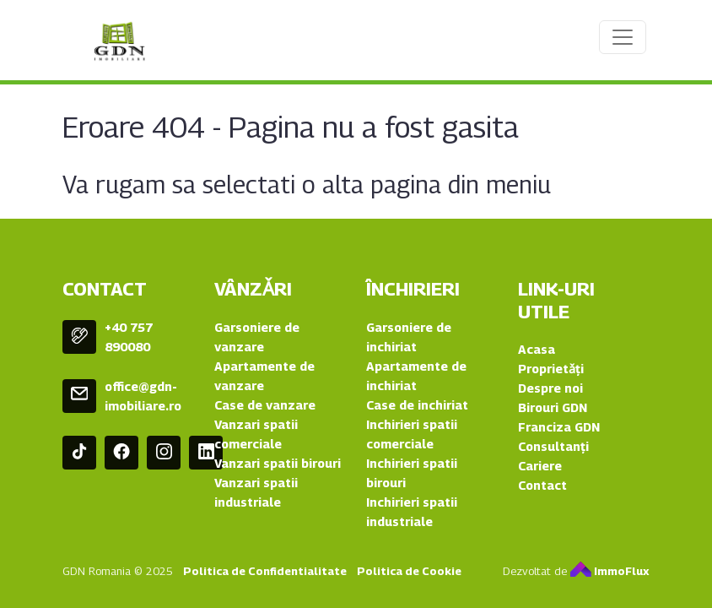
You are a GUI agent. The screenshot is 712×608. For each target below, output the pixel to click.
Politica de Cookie (409, 571)
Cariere (540, 466)
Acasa (536, 349)
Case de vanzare (265, 405)
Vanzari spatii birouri (277, 463)
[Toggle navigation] (622, 37)
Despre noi (550, 388)
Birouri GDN (552, 407)
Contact (542, 485)
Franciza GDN (559, 427)
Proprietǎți (551, 368)
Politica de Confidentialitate (265, 571)
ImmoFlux (610, 571)
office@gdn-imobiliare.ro (143, 396)
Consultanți (553, 446)
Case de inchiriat (417, 405)
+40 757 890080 (129, 337)
